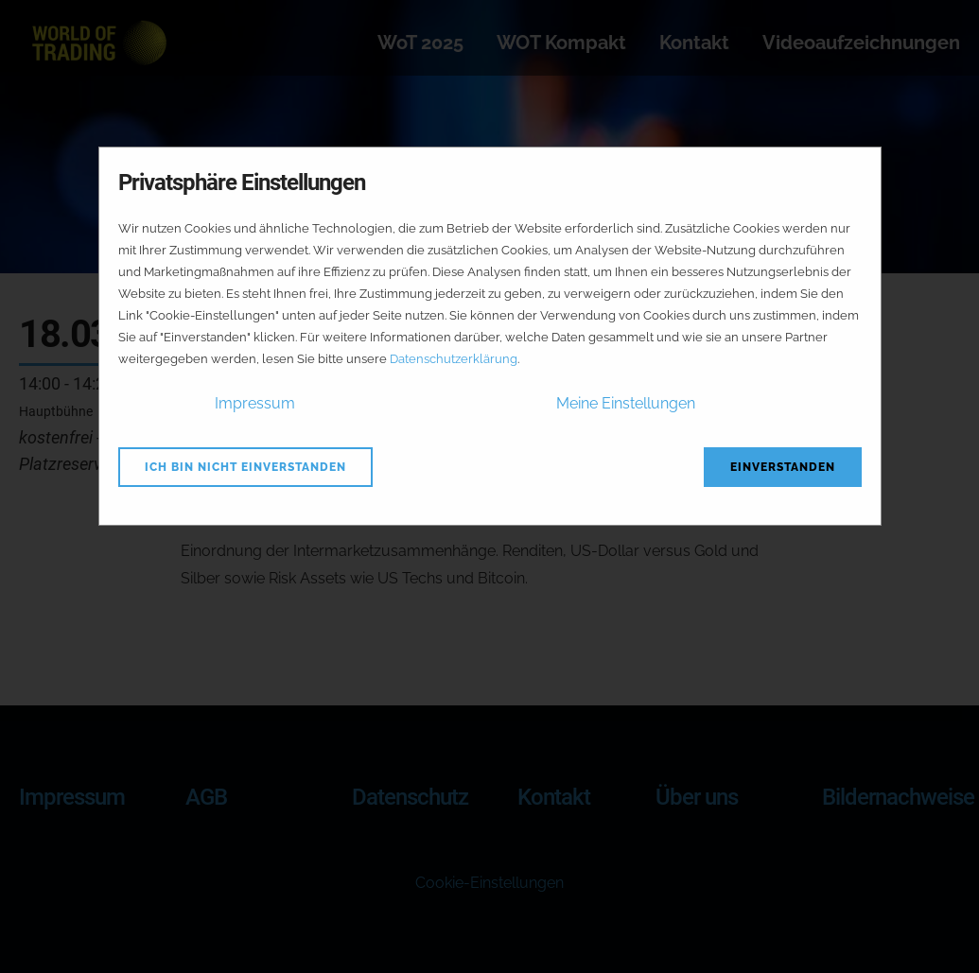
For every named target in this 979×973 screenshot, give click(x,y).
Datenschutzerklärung (453, 359)
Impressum (255, 403)
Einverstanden (782, 467)
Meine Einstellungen (625, 403)
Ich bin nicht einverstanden (245, 467)
